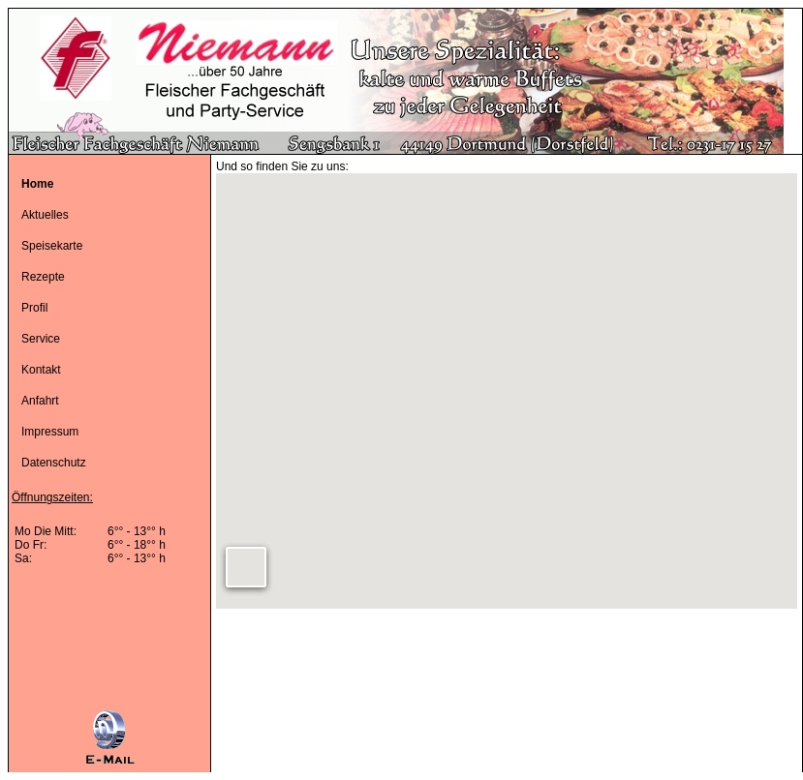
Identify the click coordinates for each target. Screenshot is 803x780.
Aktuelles (45, 215)
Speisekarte (51, 246)
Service (40, 338)
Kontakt (41, 369)
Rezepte (43, 277)
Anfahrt (40, 400)
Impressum (49, 431)
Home (37, 184)
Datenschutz (53, 462)
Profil (34, 308)
